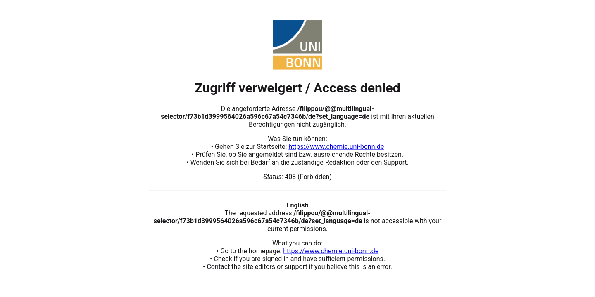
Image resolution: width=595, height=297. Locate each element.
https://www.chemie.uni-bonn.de (336, 146)
